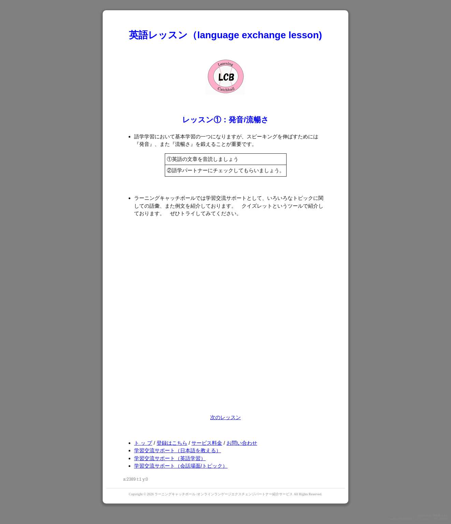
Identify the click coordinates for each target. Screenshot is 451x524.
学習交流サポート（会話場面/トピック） (181, 466)
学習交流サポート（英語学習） (170, 458)
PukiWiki (406, 519)
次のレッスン (225, 417)
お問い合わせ (242, 443)
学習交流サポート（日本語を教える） (177, 450)
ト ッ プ (143, 443)
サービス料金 (206, 443)
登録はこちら (172, 443)
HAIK (437, 515)
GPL (435, 519)
